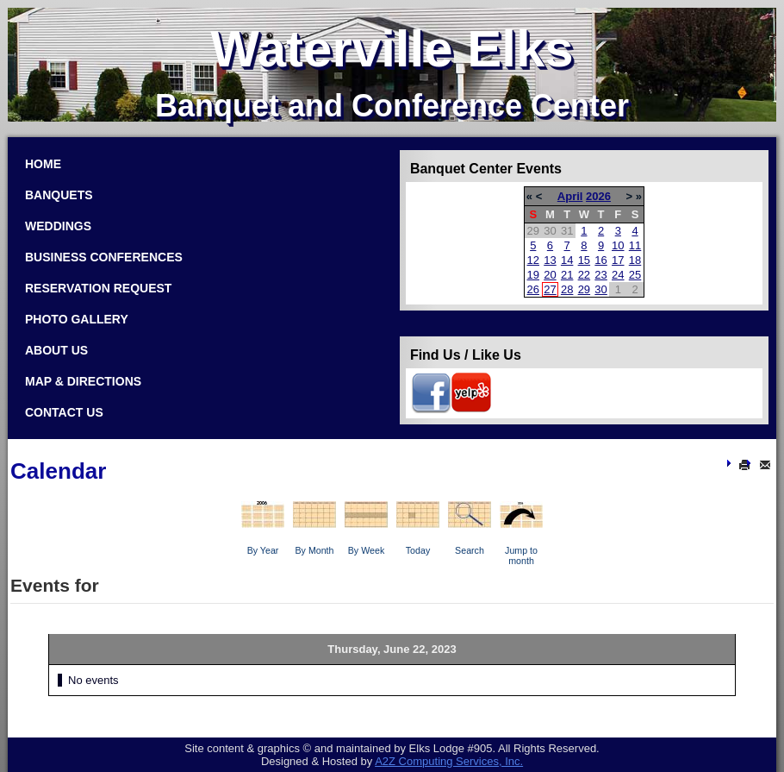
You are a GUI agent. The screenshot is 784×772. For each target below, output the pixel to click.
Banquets (59, 195)
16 (600, 260)
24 (618, 274)
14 (567, 260)
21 (567, 274)
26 (533, 289)
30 (600, 289)
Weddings (58, 226)
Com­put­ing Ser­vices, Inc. (449, 761)
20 (550, 274)
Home (43, 164)
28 (567, 289)
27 (550, 289)
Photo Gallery (76, 319)
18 (635, 260)
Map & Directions (83, 381)
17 (618, 260)
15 (584, 260)
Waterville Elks (391, 49)
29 (584, 289)
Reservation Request (98, 288)
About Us (56, 350)
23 (600, 274)
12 (533, 260)
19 (533, 274)
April (570, 196)
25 (635, 274)
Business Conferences (104, 257)
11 (635, 245)
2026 (598, 196)
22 (584, 274)
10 (618, 245)
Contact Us (64, 412)
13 (550, 260)
